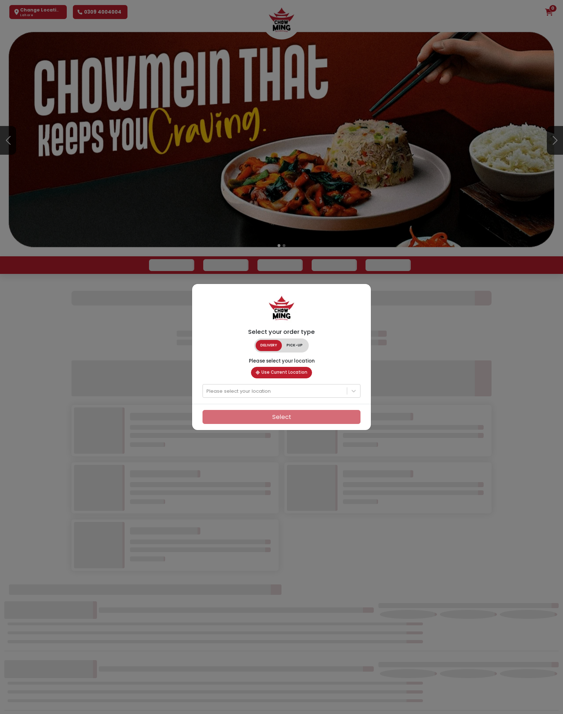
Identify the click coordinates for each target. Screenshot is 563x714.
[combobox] (207, 391)
